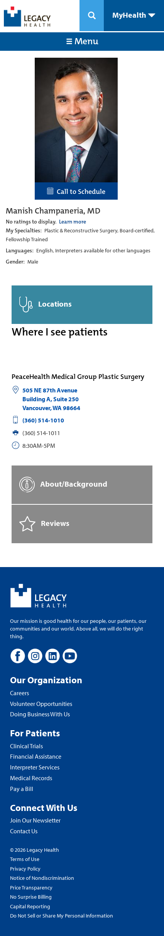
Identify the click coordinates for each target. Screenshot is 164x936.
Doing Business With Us (40, 714)
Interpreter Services (34, 767)
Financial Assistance (35, 756)
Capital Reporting (30, 906)
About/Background (63, 484)
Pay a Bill (21, 789)
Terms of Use (24, 859)
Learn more (72, 221)
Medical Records (31, 778)
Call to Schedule (76, 191)
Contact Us (23, 831)
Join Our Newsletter (35, 820)
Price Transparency (31, 887)
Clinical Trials (26, 746)
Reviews (44, 524)
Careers (19, 693)
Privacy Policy (25, 868)
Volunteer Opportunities (41, 703)
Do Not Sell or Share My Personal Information (61, 915)
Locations (45, 304)
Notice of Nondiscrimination (42, 877)
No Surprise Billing (31, 896)
